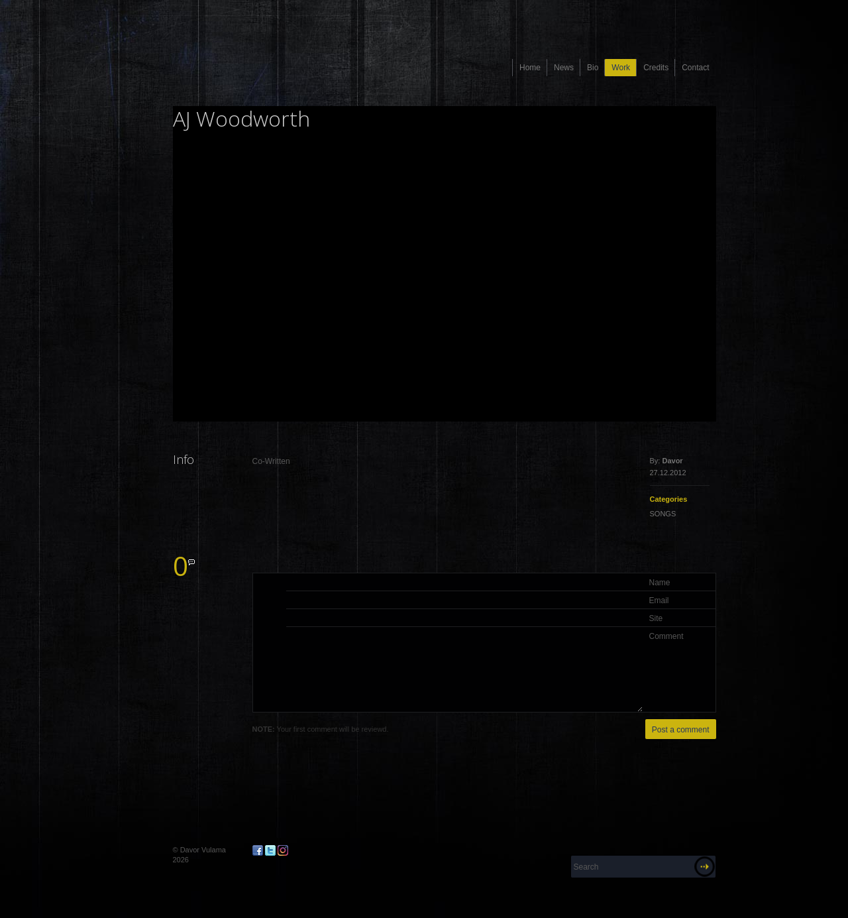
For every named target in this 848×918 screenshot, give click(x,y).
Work (620, 67)
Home (530, 67)
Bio (592, 67)
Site (656, 618)
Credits (655, 67)
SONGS (663, 514)
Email (659, 600)
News (564, 67)
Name (659, 582)
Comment (666, 636)
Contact (695, 67)
